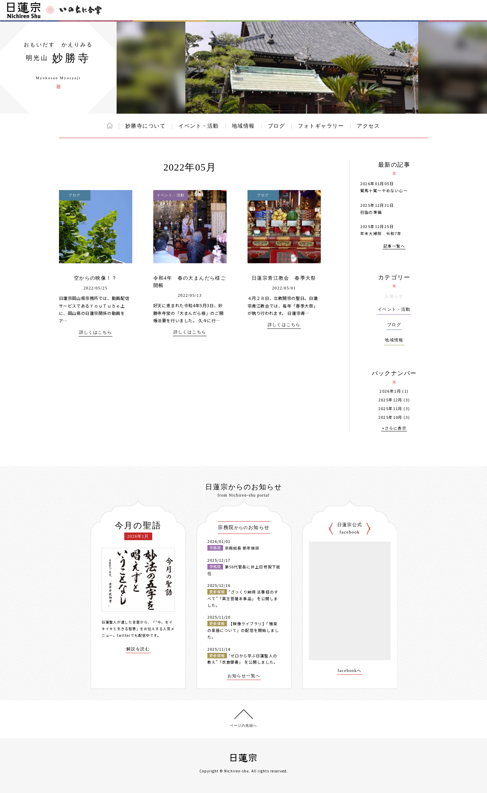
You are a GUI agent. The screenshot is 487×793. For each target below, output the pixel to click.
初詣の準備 (371, 212)
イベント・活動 (198, 126)
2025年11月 (390, 408)
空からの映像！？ (95, 278)
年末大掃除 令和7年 (381, 233)
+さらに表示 (394, 428)
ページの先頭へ (243, 725)
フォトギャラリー (321, 126)
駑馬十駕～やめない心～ (384, 190)
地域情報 (243, 126)
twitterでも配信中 (133, 635)
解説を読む (138, 649)
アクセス (368, 126)
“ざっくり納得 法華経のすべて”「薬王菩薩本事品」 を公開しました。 (242, 598)
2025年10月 (390, 417)
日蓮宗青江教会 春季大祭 (284, 278)
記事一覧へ (394, 246)
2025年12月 (390, 400)
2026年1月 (390, 391)
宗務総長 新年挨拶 (242, 548)
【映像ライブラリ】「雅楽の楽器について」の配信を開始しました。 (243, 630)
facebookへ (350, 671)
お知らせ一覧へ (244, 676)
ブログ (276, 126)
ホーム (109, 125)
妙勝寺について (145, 126)
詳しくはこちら (95, 332)
